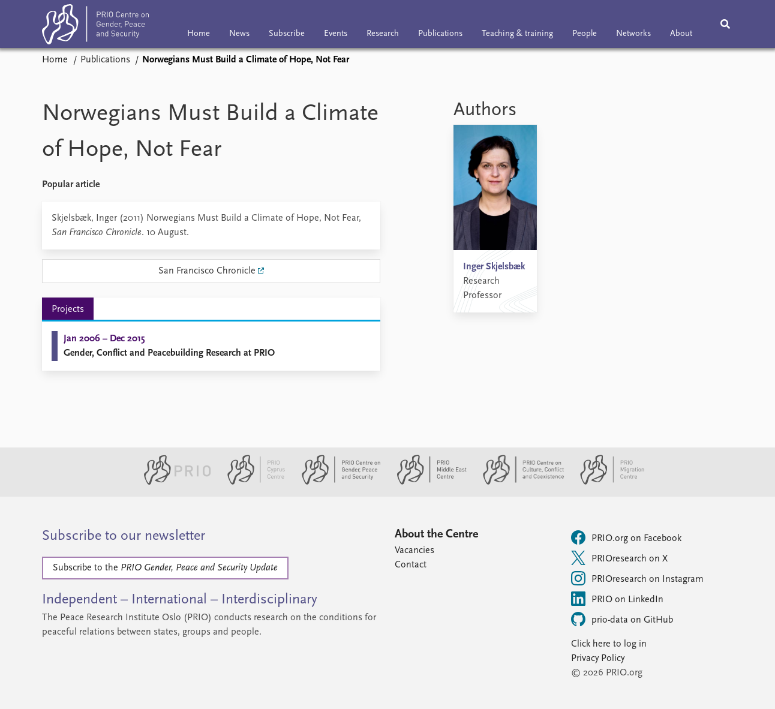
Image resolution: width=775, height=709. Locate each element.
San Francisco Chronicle (207, 271)
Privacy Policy (597, 658)
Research (383, 33)
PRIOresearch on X (619, 558)
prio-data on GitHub (622, 619)
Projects (68, 309)
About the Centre (436, 534)
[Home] (95, 26)
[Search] (725, 24)
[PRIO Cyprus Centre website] (251, 482)
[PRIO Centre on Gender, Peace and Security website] (336, 482)
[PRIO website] (172, 482)
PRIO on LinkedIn (617, 598)
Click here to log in (609, 644)
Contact (410, 565)
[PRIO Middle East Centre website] (427, 482)
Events (335, 33)
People (584, 33)
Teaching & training (517, 33)
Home (198, 33)
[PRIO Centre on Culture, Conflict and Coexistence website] (518, 482)
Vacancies (414, 550)
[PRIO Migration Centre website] (606, 482)
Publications (440, 33)
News (239, 33)
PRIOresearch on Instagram (637, 578)
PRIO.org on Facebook (626, 537)
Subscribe (287, 33)
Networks (633, 33)
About (681, 33)
